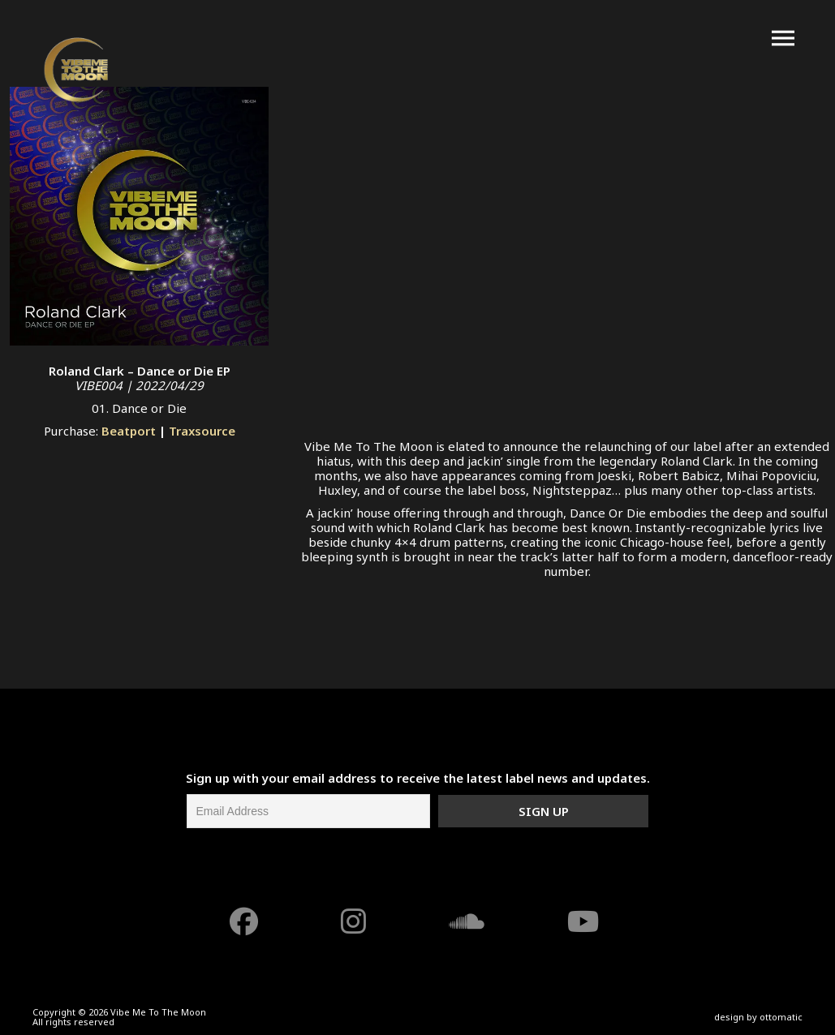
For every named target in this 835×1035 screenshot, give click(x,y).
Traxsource (202, 431)
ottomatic (781, 1017)
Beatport (128, 431)
